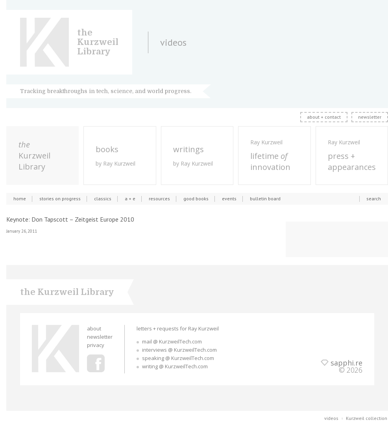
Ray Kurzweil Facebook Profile (96, 363)
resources (159, 198)
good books (196, 198)
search (373, 198)
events (229, 198)
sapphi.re (346, 362)
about (94, 328)
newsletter (369, 117)
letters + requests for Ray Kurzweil (178, 328)
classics (102, 198)
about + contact (324, 117)
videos (331, 418)
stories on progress (60, 198)
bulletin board (265, 198)
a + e (130, 198)
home (19, 198)
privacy (95, 345)
